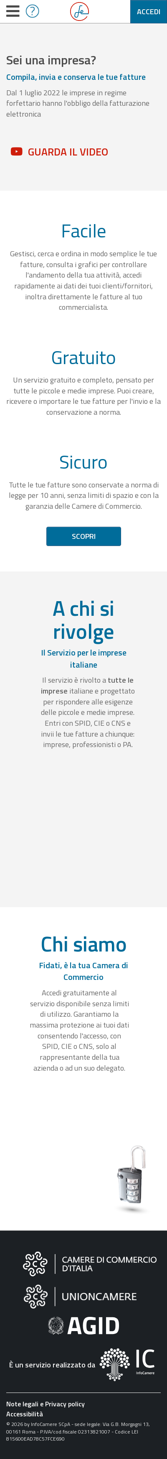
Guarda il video (68, 152)
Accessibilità (24, 1414)
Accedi (148, 11)
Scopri (84, 536)
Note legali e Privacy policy (45, 1404)
